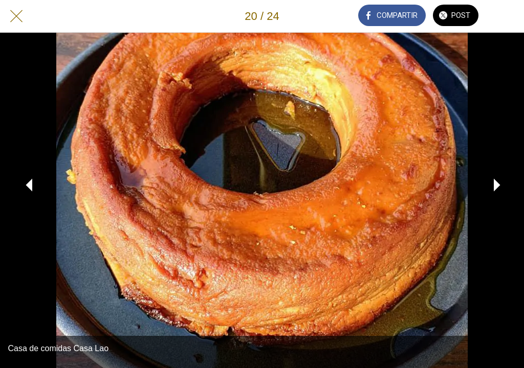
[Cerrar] (16, 16)
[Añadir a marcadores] (507, 16)
